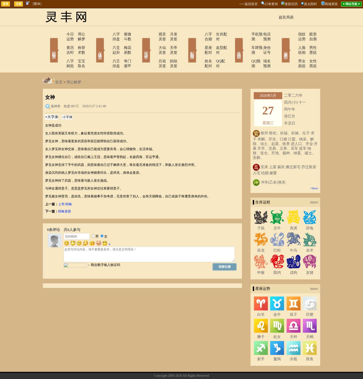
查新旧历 (291, 4)
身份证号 (263, 43)
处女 (277, 322)
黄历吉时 (60, 43)
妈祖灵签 (171, 51)
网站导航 (205, 368)
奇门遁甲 (124, 51)
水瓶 (293, 344)
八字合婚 (199, 34)
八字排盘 (106, 34)
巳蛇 (277, 236)
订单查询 (271, 4)
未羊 (309, 236)
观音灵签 (153, 34)
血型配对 (217, 43)
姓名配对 (199, 51)
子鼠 (261, 213)
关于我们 (157, 368)
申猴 (261, 258)
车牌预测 (245, 43)
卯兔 (309, 213)
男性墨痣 (310, 43)
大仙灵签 (153, 43)
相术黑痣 (278, 43)
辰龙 (261, 236)
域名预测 (263, 51)
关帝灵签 (171, 43)
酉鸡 (277, 258)
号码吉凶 (232, 43)
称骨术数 (78, 43)
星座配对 (199, 43)
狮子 (261, 322)
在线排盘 (93, 43)
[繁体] (37, 4)
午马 (293, 236)
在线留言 (189, 368)
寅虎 (293, 213)
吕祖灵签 (153, 51)
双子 (293, 300)
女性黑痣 (310, 51)
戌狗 (293, 258)
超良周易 (286, 17)
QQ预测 (244, 51)
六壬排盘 (106, 51)
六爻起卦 (106, 43)
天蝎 (309, 322)
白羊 (261, 300)
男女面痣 (292, 51)
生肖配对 (217, 34)
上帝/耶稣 (65, 189)
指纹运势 (292, 34)
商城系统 (331, 4)
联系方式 (173, 368)
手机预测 (245, 34)
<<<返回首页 (248, 4)
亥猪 (309, 258)
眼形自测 (310, 34)
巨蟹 (309, 300)
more (314, 188)
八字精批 (60, 51)
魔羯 (277, 344)
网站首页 (47, 43)
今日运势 (60, 34)
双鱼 (309, 344)
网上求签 (140, 43)
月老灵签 (171, 34)
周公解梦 (78, 34)
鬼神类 (55, 91)
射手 (261, 344)
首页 (59, 67)
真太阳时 (310, 4)
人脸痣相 (292, 43)
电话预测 (263, 34)
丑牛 (277, 213)
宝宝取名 (78, 51)
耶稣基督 (64, 197)
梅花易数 (124, 43)
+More (314, 173)
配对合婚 (186, 43)
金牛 (277, 300)
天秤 (293, 322)
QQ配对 (216, 51)
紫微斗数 (124, 34)
